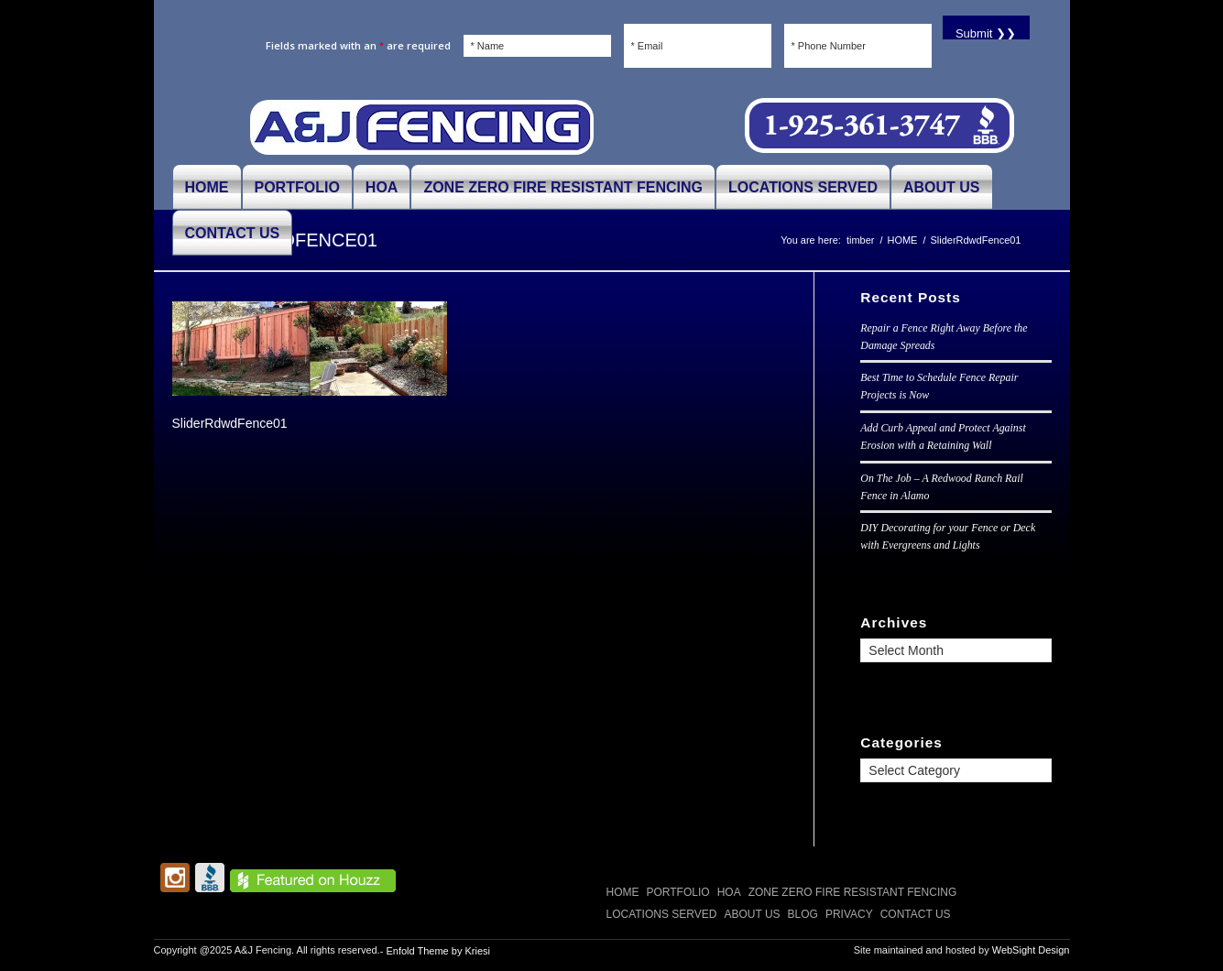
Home (622, 892)
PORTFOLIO (678, 892)
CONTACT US (915, 914)
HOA (729, 892)
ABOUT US (752, 914)
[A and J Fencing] (422, 126)
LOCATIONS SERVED (661, 914)
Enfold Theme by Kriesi (438, 950)
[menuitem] (207, 187)
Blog (803, 914)
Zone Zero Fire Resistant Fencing (852, 892)
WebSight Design (1031, 949)
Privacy (849, 914)
